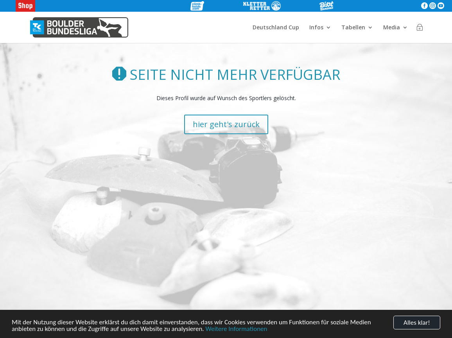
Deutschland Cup (276, 28)
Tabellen (353, 28)
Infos (316, 28)
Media (391, 28)
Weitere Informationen (236, 329)
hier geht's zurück (226, 124)
